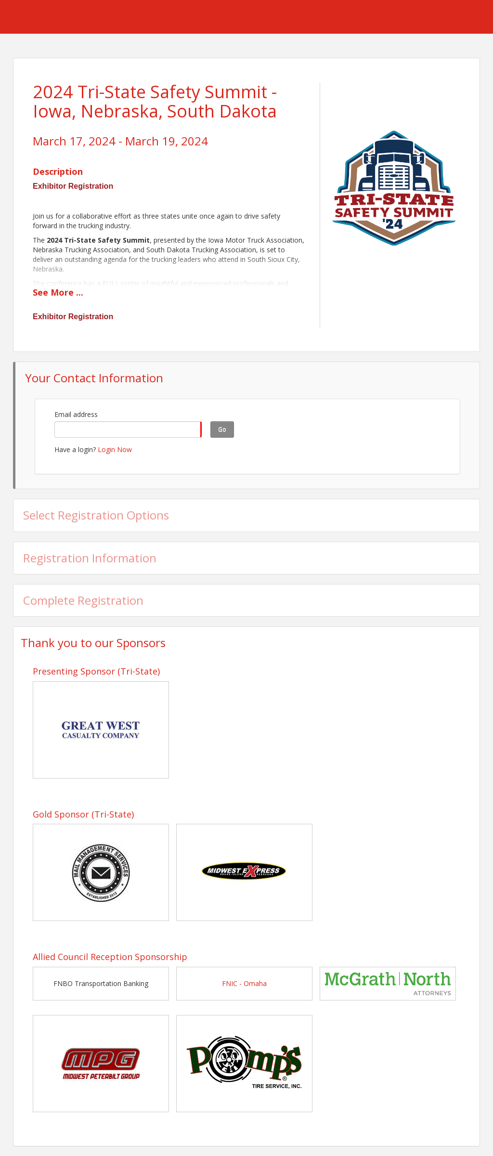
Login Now (115, 449)
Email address (76, 414)
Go (222, 429)
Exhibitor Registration (73, 186)
